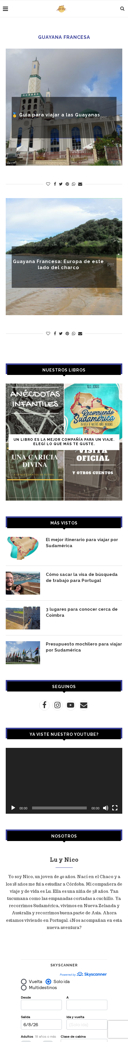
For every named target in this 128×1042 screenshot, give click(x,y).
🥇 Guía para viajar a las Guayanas (56, 115)
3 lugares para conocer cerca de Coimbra (82, 612)
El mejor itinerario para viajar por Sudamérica (82, 542)
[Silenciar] (106, 808)
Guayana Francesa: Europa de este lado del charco (58, 264)
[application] (64, 781)
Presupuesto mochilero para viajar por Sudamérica (84, 647)
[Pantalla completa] (115, 808)
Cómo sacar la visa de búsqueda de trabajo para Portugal (82, 577)
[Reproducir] (13, 808)
